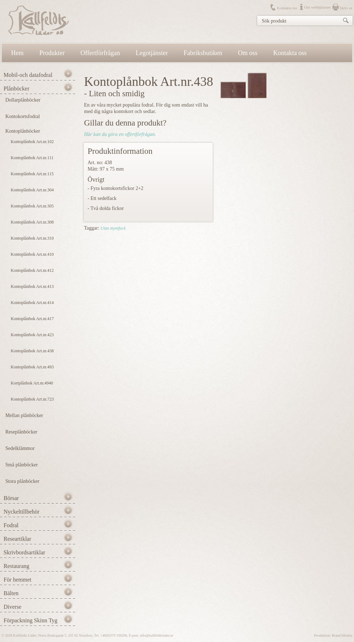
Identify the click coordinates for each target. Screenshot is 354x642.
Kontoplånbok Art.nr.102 (32, 141)
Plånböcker (16, 88)
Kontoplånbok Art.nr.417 (32, 318)
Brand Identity (342, 635)
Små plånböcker (21, 464)
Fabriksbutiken (203, 53)
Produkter (52, 53)
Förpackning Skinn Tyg (31, 620)
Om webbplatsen (317, 7)
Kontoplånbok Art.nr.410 (32, 254)
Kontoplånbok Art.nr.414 (32, 302)
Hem (17, 53)
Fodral (11, 525)
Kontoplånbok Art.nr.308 (32, 222)
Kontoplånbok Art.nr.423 (32, 334)
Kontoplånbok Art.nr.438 (32, 350)
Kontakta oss (287, 8)
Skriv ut (346, 8)
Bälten (11, 593)
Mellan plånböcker (24, 415)
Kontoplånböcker (22, 131)
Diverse (12, 607)
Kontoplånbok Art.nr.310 (32, 238)
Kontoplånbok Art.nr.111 (32, 157)
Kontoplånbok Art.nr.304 (32, 189)
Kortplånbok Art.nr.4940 (32, 383)
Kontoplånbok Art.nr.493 (32, 366)
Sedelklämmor (20, 448)
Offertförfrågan (100, 53)
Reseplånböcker (21, 432)
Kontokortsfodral (22, 116)
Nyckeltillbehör (21, 512)
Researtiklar (17, 539)
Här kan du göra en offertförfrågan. (120, 134)
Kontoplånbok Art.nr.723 (32, 399)
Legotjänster (152, 53)
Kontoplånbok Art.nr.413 (32, 286)
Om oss (248, 53)
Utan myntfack (113, 228)
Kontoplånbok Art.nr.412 (32, 270)
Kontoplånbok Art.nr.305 (32, 206)
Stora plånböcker (22, 481)
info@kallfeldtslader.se (156, 635)
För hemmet (17, 580)
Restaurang (16, 566)
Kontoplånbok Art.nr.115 (32, 173)
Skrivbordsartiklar (24, 552)
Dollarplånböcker (22, 100)
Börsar (11, 498)
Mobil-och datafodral (28, 75)
